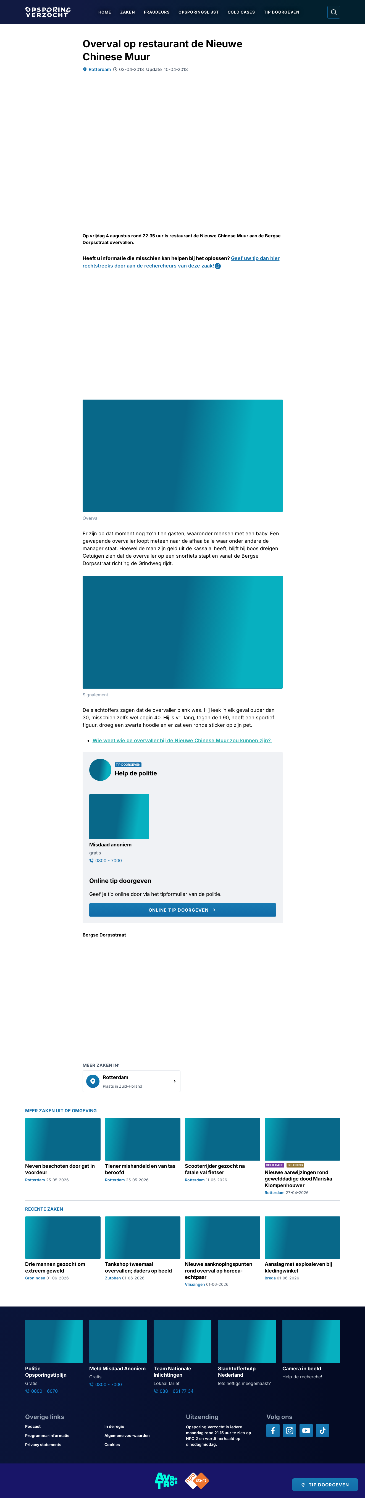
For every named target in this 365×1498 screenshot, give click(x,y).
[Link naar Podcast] (62, 1426)
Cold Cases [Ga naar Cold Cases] (242, 12)
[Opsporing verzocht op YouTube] (306, 1430)
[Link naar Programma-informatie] (62, 1435)
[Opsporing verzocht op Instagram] (289, 1430)
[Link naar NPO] (197, 1480)
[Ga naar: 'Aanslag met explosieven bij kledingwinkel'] (302, 1251)
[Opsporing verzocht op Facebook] (273, 1430)
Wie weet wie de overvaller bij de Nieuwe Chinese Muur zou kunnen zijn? (182, 740)
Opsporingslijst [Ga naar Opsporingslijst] (199, 12)
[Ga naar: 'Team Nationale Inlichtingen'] (182, 1357)
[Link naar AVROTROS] (166, 1480)
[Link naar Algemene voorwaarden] (141, 1435)
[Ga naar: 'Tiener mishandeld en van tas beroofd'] (142, 1156)
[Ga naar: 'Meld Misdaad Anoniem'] (118, 1353)
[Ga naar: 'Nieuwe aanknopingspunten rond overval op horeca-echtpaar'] (222, 1251)
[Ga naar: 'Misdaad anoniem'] (119, 828)
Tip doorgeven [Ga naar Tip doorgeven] (282, 12)
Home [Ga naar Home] (105, 12)
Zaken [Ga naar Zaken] (128, 12)
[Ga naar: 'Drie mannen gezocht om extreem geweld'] (63, 1251)
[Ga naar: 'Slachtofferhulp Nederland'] (247, 1353)
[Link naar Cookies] (141, 1444)
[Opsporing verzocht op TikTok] (322, 1430)
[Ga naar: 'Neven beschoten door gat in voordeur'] (63, 1156)
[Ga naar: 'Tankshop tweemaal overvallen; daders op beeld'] (142, 1251)
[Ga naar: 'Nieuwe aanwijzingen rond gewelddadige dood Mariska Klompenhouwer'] (302, 1156)
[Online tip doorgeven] (182, 910)
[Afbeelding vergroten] (278, 405)
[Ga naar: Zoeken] (333, 12)
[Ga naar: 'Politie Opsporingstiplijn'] (54, 1357)
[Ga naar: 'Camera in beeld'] (311, 1350)
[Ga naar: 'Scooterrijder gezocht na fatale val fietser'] (222, 1156)
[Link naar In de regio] (141, 1426)
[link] (131, 1081)
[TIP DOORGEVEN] (325, 1484)
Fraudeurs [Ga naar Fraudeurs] (157, 12)
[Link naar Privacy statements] (62, 1444)
